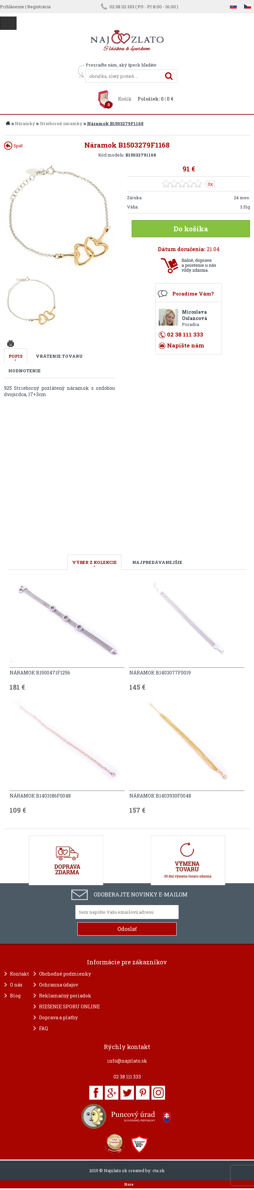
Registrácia (39, 7)
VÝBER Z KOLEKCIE (94, 562)
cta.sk (158, 1170)
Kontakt (19, 974)
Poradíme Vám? (193, 293)
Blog (15, 995)
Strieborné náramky (61, 123)
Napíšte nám (185, 345)
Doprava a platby (58, 1017)
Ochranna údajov (58, 985)
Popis (15, 356)
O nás (16, 985)
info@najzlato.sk (127, 1061)
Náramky (25, 123)
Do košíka (191, 228)
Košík (125, 99)
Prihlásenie (12, 7)
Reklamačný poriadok (65, 995)
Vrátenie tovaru (59, 356)
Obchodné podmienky (65, 974)
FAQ (43, 1028)
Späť (13, 146)
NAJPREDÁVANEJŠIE (157, 562)
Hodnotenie (24, 371)
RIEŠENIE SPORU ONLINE (69, 1006)
